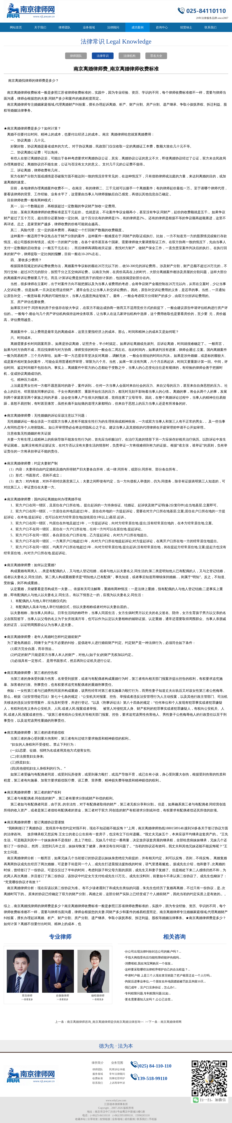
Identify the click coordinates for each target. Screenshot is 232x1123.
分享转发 (92, 1119)
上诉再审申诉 (117, 1083)
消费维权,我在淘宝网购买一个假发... (149, 963)
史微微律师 (62, 995)
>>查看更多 (27, 999)
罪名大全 (156, 55)
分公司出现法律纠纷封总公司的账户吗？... (153, 951)
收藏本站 (80, 1119)
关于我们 (40, 27)
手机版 (153, 1119)
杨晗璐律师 (97, 995)
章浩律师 (27, 995)
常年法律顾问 (117, 1074)
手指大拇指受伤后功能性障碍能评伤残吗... (153, 957)
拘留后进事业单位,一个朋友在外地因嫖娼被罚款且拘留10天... (165, 981)
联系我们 (210, 27)
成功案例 (138, 27)
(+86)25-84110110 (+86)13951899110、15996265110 (119, 1115)
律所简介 (98, 1062)
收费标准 (97, 1078)
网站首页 (16, 27)
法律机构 (129, 55)
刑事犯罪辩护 (117, 1078)
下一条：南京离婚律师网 (165, 1021)
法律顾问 (113, 27)
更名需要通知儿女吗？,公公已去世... (149, 999)
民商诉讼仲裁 (117, 1069)
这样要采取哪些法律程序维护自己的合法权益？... (157, 969)
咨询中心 (162, 27)
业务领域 (89, 27)
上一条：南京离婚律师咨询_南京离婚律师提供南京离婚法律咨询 (97, 1021)
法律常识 (103, 55)
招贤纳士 (186, 27)
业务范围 (117, 1062)
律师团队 (65, 27)
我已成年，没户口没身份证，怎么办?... (150, 987)
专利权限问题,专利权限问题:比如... (148, 993)
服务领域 (97, 1074)
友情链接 (105, 1119)
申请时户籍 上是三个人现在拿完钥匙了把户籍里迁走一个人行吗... (168, 975)
